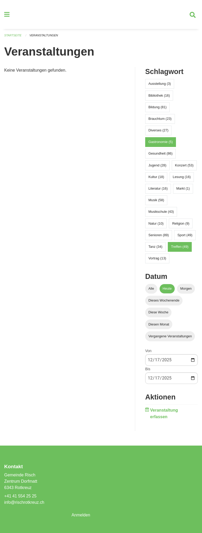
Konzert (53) (184, 167)
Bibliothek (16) (159, 97)
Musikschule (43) (161, 213)
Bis (147, 370)
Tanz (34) (155, 248)
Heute (167, 290)
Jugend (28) (157, 167)
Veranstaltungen (44, 36)
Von (148, 352)
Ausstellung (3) (159, 85)
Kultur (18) (156, 178)
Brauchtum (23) (159, 120)
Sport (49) (185, 236)
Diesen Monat (158, 326)
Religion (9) (180, 225)
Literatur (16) (158, 190)
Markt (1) (183, 190)
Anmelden (81, 515)
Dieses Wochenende (163, 302)
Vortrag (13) (157, 260)
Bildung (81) (157, 108)
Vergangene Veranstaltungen (170, 337)
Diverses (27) (158, 132)
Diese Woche (158, 314)
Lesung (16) (182, 178)
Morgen (185, 290)
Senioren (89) (158, 236)
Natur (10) (156, 225)
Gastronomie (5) (160, 143)
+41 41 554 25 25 (20, 496)
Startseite (13, 36)
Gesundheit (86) (160, 155)
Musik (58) (156, 202)
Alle (151, 290)
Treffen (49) (179, 248)
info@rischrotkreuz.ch (24, 502)
